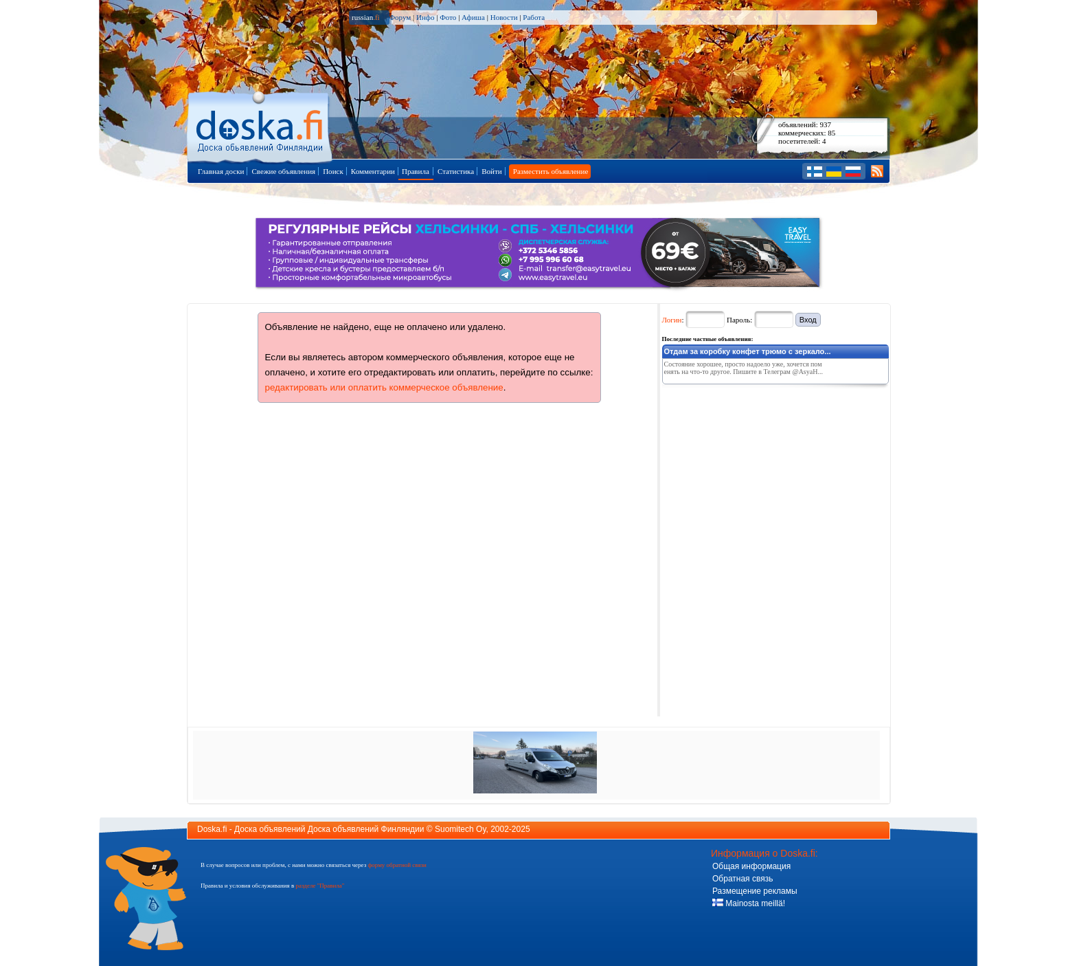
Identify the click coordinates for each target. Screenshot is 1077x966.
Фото (448, 17)
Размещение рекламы (754, 891)
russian (366, 17)
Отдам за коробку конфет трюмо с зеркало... (747, 351)
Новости (504, 17)
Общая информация (751, 866)
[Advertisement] (765, 475)
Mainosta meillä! (748, 903)
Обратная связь (742, 878)
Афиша (473, 17)
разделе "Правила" (319, 885)
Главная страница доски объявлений (261, 125)
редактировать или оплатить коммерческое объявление (384, 387)
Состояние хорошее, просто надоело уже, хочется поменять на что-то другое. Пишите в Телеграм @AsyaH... (743, 367)
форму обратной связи (396, 864)
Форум (400, 17)
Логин (672, 320)
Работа (534, 17)
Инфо (425, 17)
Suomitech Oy (460, 829)
